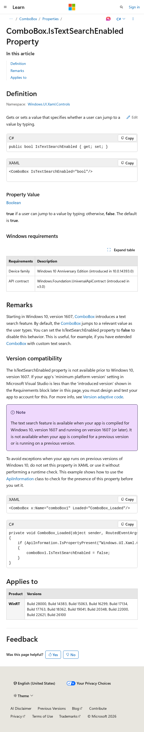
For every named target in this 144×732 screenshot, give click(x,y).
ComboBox (28, 18)
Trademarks (68, 716)
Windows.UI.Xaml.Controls (49, 104)
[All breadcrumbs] (10, 19)
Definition (18, 63)
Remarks (17, 70)
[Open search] (121, 7)
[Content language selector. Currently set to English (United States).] (34, 683)
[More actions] (133, 19)
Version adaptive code (103, 396)
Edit (132, 117)
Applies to (18, 77)
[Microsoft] (72, 7)
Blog (75, 708)
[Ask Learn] (108, 19)
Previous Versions (52, 708)
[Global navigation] (5, 7)
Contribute (98, 708)
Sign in (134, 6)
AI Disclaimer (20, 708)
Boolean (13, 202)
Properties (50, 18)
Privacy (16, 716)
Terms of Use (42, 716)
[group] (72, 548)
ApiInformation (20, 478)
